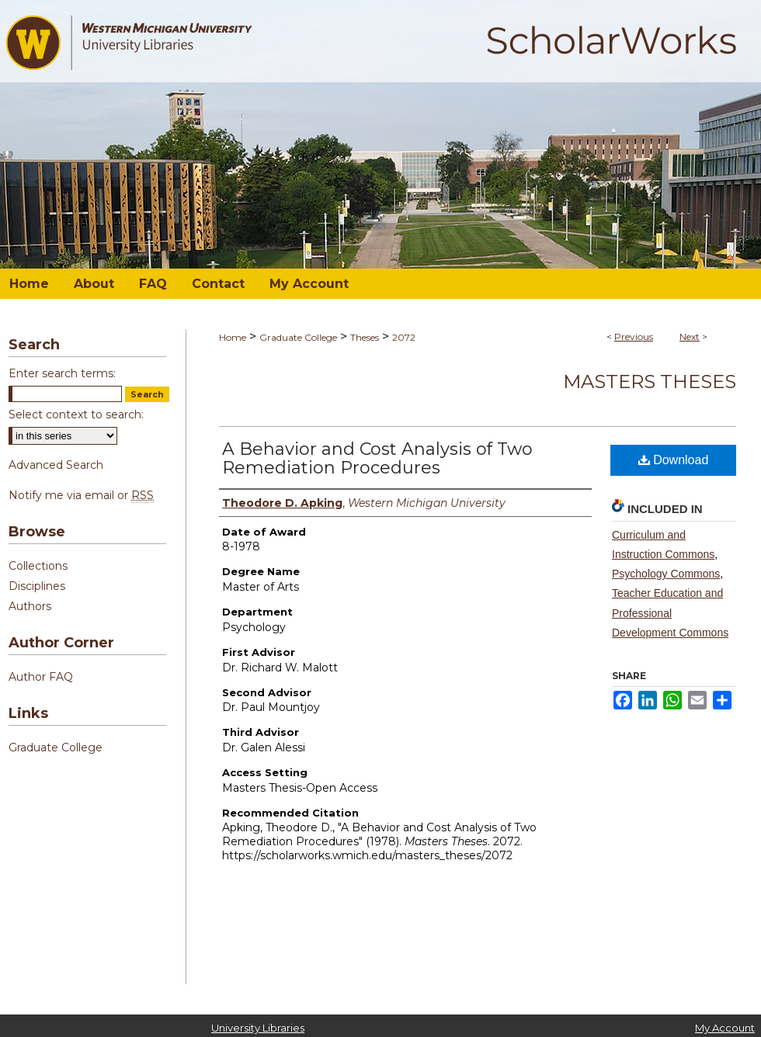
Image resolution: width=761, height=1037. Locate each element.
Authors (30, 606)
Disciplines (37, 586)
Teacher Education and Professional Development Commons (670, 612)
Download (673, 459)
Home (232, 337)
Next (689, 336)
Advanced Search (56, 465)
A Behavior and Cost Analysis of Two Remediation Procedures (377, 458)
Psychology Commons (666, 573)
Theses (364, 337)
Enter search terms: (62, 373)
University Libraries (257, 1027)
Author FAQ (41, 677)
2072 (403, 337)
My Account (725, 1027)
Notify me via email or (81, 495)
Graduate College (298, 337)
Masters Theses (649, 381)
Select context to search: (76, 414)
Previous (633, 336)
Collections (38, 566)
